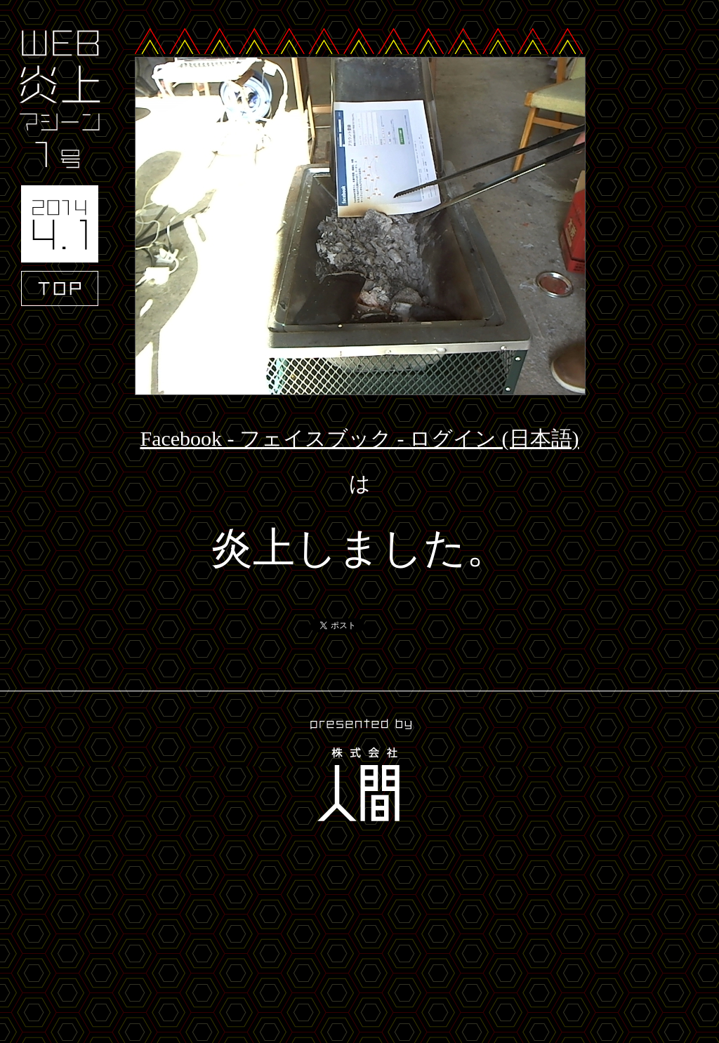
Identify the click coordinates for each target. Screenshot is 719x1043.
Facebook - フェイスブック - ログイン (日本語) (359, 438)
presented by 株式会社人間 (359, 772)
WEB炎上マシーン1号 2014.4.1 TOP (59, 168)
